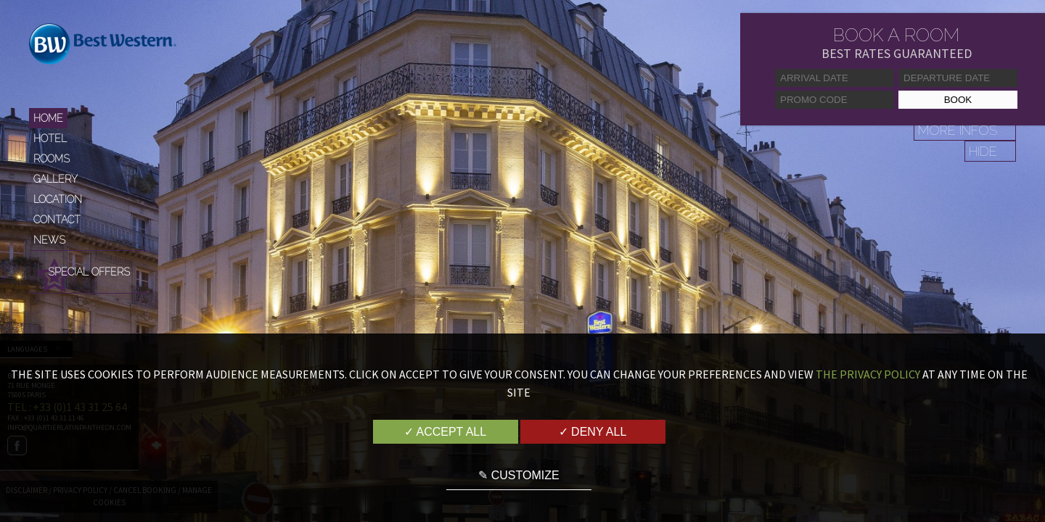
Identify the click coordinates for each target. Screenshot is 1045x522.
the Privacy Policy (868, 374)
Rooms (51, 159)
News (49, 240)
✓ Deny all (593, 432)
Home (48, 118)
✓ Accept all (445, 432)
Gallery (55, 179)
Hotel (50, 138)
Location (57, 199)
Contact (57, 219)
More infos (957, 130)
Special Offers (89, 272)
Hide (983, 151)
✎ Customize (518, 475)
